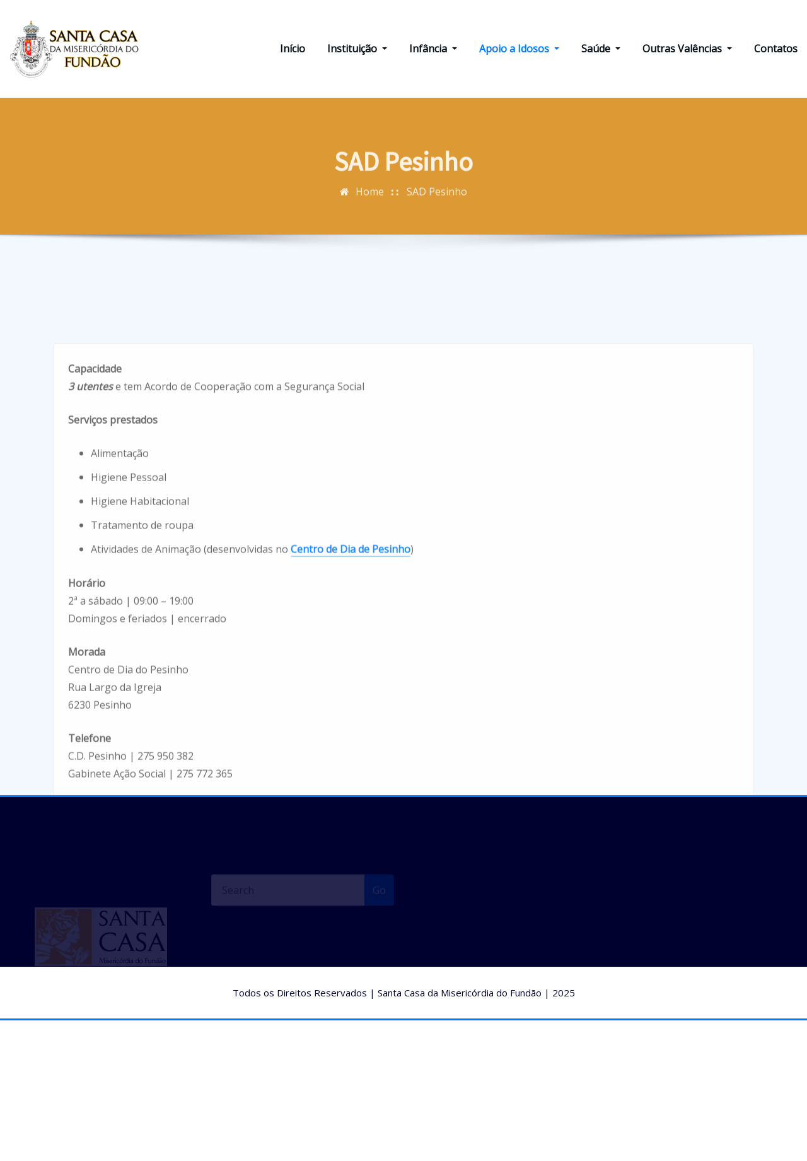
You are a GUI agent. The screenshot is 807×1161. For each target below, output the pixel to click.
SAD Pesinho (437, 199)
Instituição (357, 48)
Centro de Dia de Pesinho (350, 607)
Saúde (600, 48)
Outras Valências (687, 48)
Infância (433, 48)
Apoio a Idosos (519, 48)
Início (292, 48)
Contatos (776, 48)
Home (370, 199)
